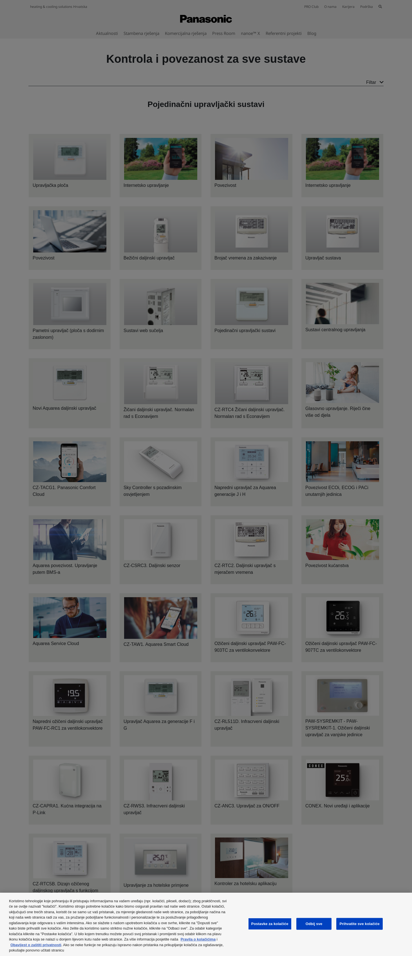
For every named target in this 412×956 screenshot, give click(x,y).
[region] (206, 924)
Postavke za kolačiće (269, 924)
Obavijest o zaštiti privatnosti (35, 945)
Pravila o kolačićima (198, 939)
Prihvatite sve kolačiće (359, 924)
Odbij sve (314, 924)
